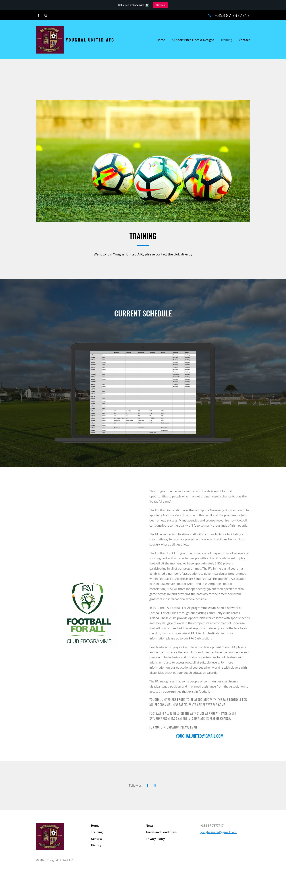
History (96, 845)
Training (97, 832)
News (150, 826)
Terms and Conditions (161, 832)
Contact (96, 839)
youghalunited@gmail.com (218, 832)
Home (95, 826)
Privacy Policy (155, 839)
